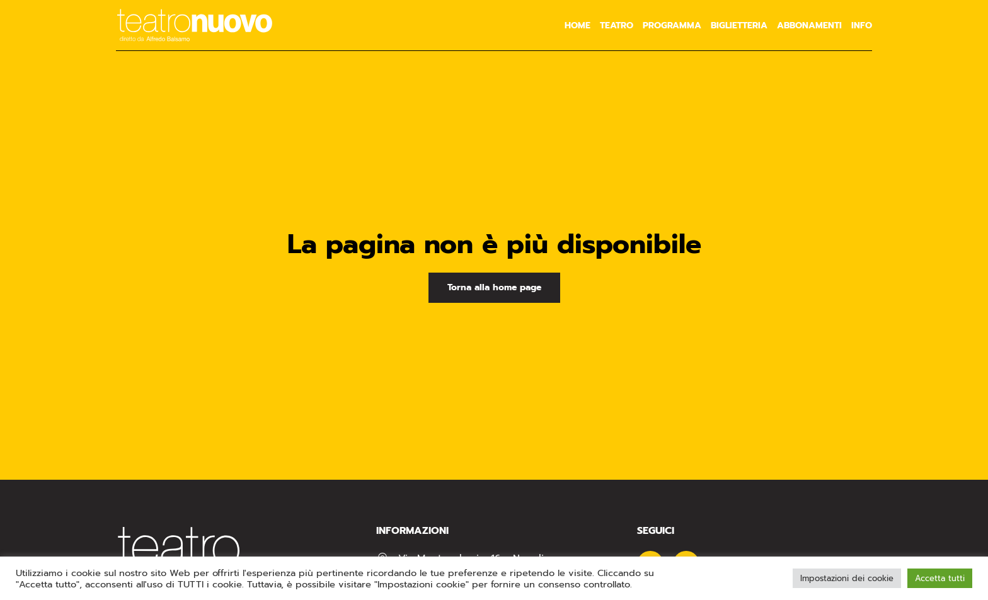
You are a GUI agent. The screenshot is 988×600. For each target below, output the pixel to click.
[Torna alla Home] (194, 25)
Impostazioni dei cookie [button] (846, 578)
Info (861, 25)
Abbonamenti (809, 25)
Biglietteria (739, 25)
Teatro (616, 25)
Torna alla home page (494, 287)
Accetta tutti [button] (940, 578)
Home (577, 25)
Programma (672, 25)
